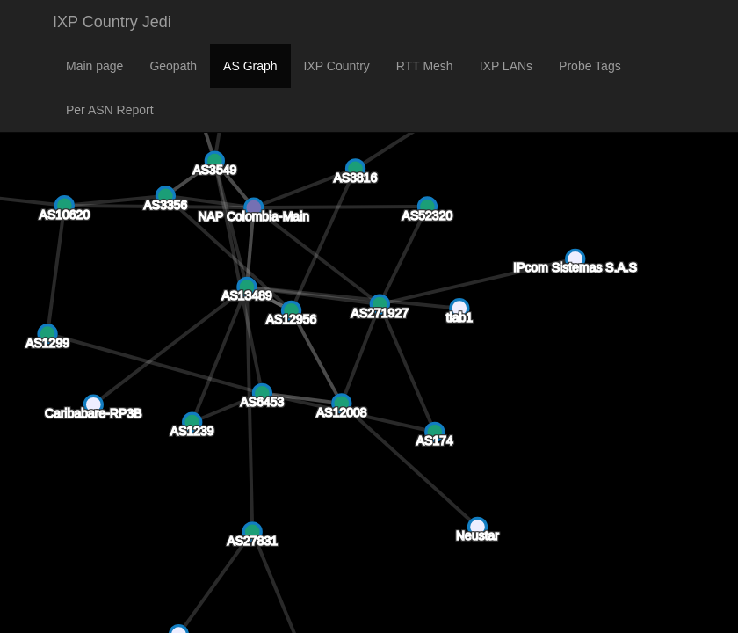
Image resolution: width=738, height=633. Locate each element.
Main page (94, 66)
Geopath (173, 66)
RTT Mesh (424, 66)
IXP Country (337, 66)
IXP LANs (506, 66)
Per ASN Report (110, 110)
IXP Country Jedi (112, 22)
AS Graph (250, 66)
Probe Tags (590, 66)
